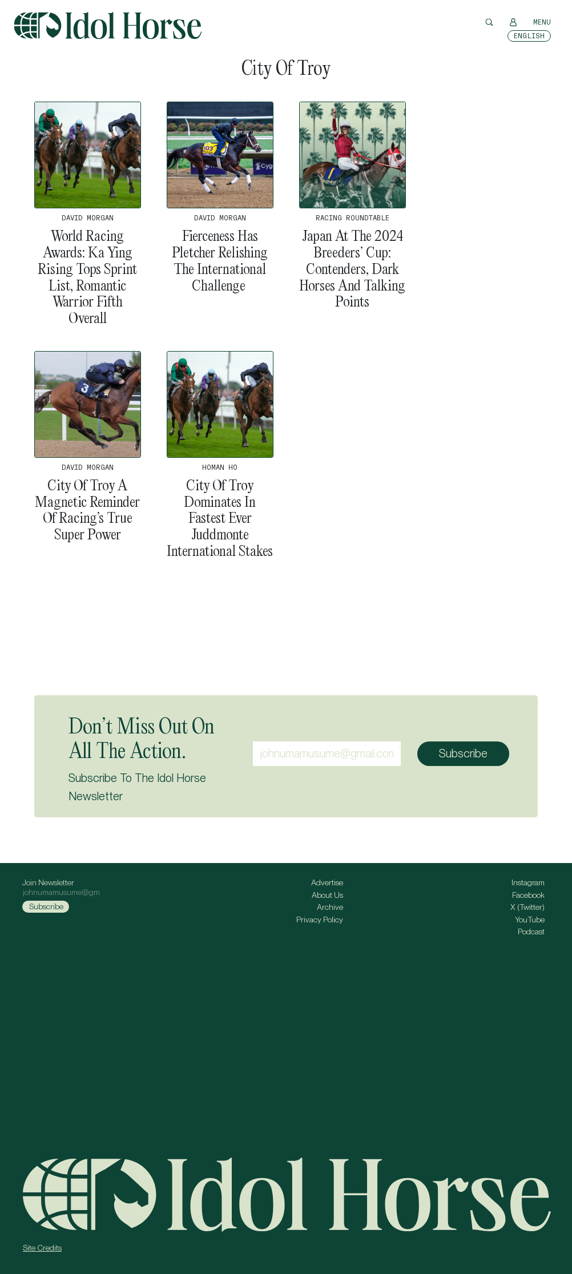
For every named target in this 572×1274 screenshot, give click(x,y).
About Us (327, 895)
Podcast (531, 931)
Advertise (327, 882)
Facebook (528, 895)
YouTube (530, 919)
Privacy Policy (319, 919)
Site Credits (42, 1247)
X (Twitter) (527, 907)
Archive (330, 907)
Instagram (528, 882)
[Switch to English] (529, 36)
